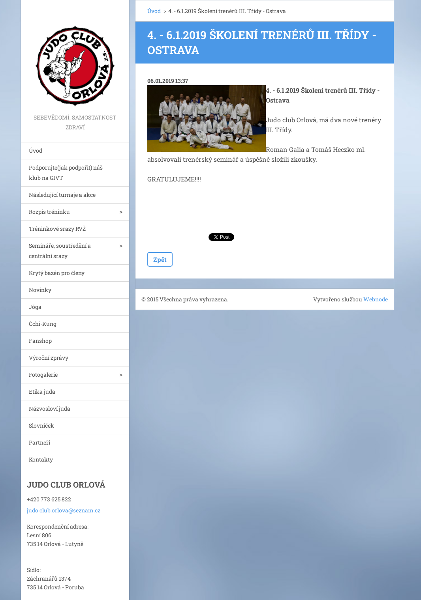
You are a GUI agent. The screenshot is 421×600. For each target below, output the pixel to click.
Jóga (35, 306)
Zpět (160, 259)
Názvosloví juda (49, 408)
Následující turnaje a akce (62, 194)
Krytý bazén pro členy (57, 273)
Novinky (40, 289)
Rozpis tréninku (49, 211)
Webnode (375, 299)
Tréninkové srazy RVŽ (57, 228)
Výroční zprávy (48, 357)
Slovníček (41, 425)
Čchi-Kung (42, 323)
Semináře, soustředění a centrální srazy (60, 251)
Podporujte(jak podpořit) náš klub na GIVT (66, 172)
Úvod (35, 150)
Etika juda (42, 391)
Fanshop (40, 340)
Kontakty (41, 459)
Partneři (39, 442)
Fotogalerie (43, 374)
